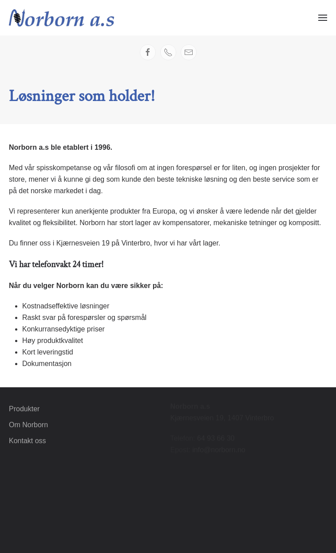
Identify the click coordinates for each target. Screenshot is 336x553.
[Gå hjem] (61, 17)
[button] (322, 17)
